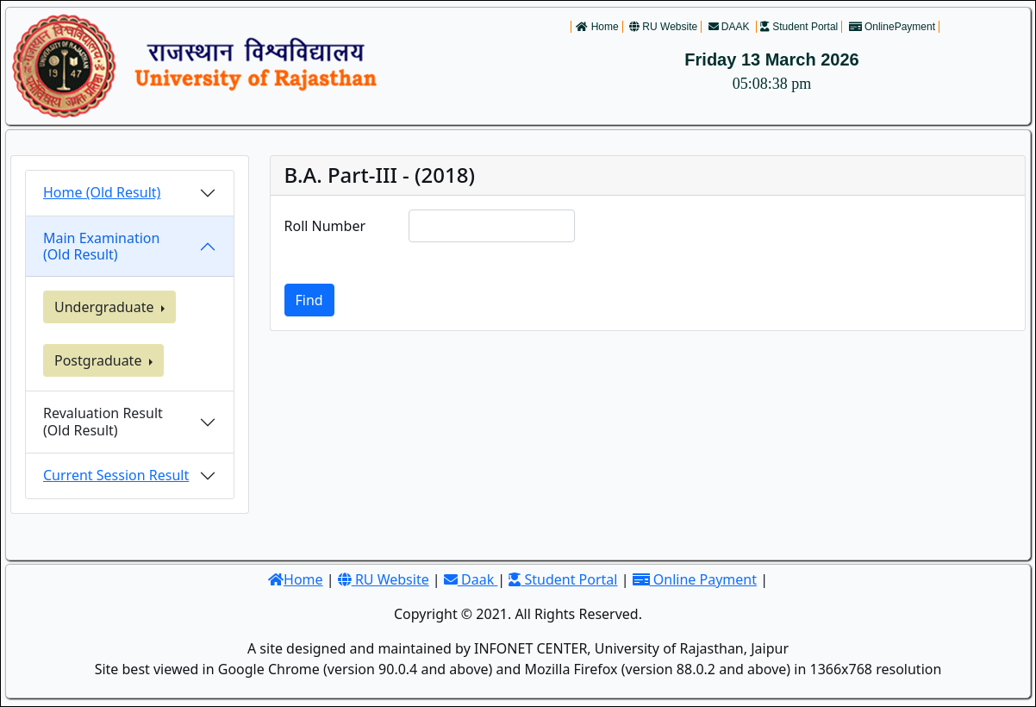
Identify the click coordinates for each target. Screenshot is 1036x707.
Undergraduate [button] (106, 306)
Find (309, 300)
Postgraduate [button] (100, 360)
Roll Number (325, 225)
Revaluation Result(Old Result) (103, 421)
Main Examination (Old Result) (101, 246)
